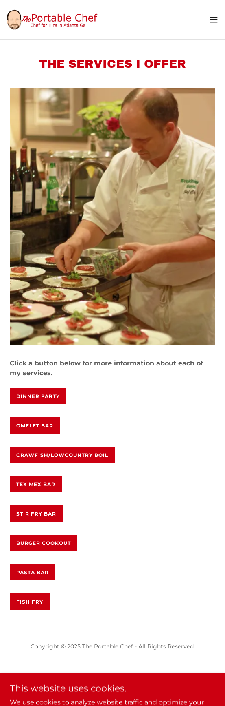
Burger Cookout (43, 543)
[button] (213, 19)
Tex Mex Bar (35, 484)
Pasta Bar (32, 572)
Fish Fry (29, 602)
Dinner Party (38, 396)
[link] (52, 19)
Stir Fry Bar (36, 514)
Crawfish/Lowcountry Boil (62, 455)
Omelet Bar (34, 426)
